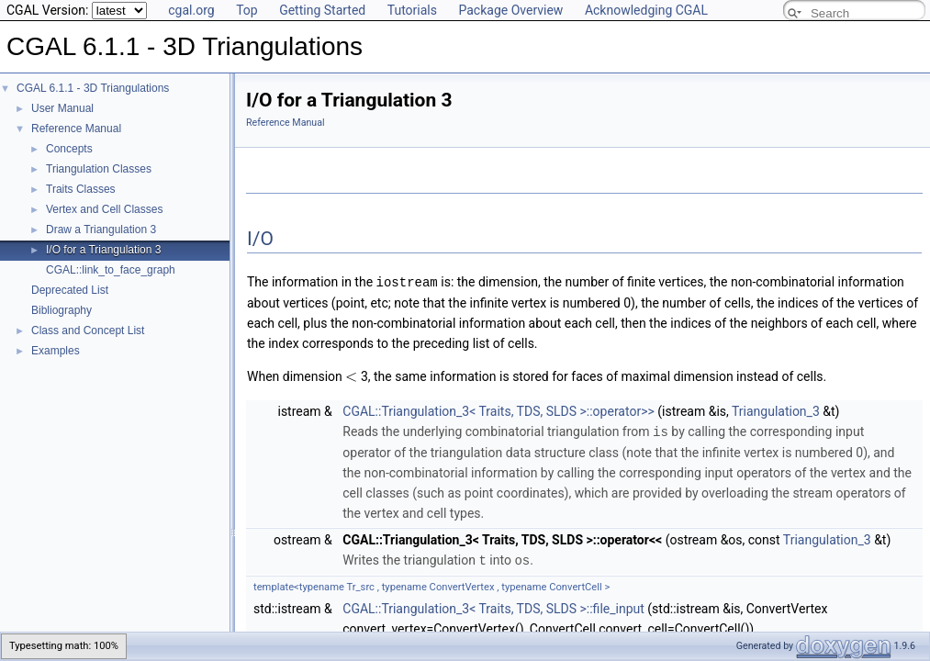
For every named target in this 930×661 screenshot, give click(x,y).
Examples (55, 350)
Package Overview (510, 10)
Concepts (69, 148)
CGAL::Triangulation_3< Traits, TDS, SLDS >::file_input (493, 606)
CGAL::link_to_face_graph (110, 269)
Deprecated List (69, 290)
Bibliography (61, 310)
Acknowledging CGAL (646, 10)
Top (247, 10)
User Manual (62, 108)
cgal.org (191, 10)
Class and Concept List (87, 330)
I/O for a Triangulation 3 (103, 249)
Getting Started (322, 10)
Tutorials (412, 10)
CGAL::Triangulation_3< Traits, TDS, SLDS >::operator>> (498, 410)
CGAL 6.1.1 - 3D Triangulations (93, 88)
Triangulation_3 (776, 410)
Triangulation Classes (98, 168)
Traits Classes (81, 189)
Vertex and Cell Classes (104, 209)
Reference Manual (76, 128)
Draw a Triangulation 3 (101, 229)
